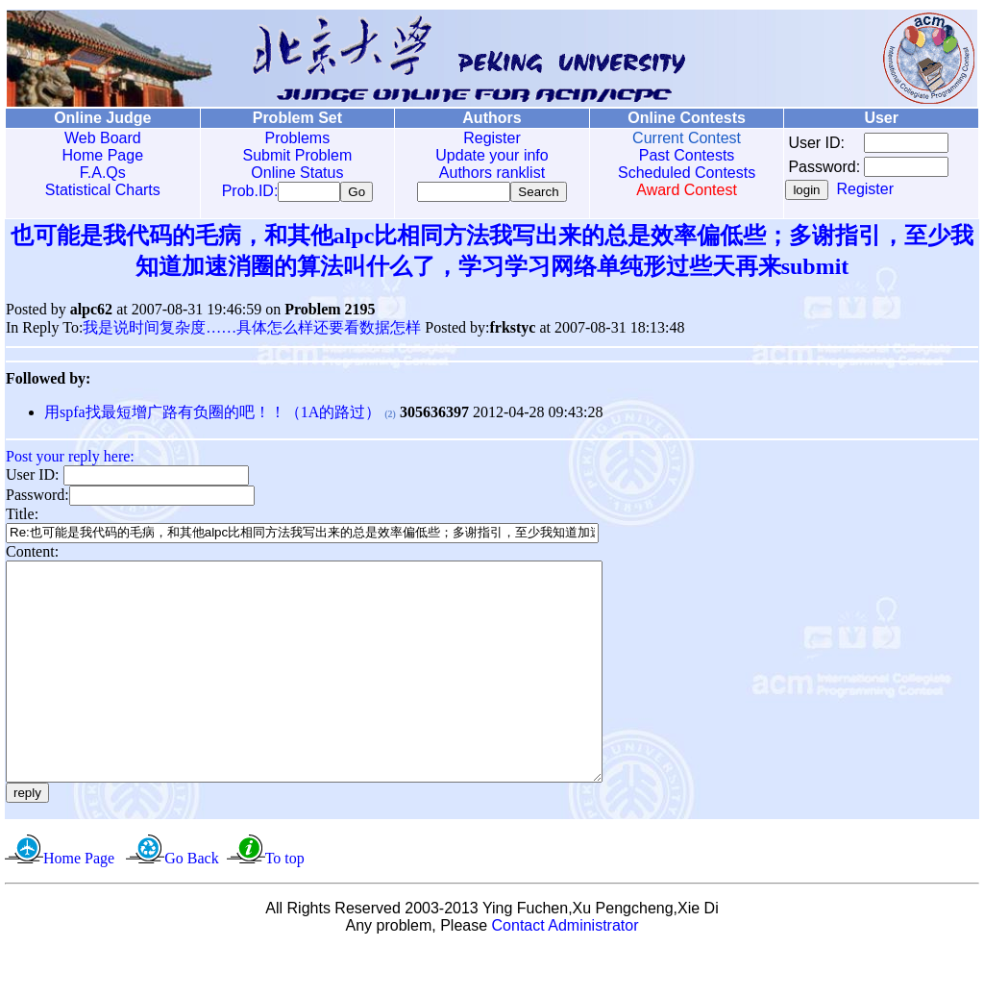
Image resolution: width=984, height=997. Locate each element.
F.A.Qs (102, 172)
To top (285, 905)
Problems (295, 138)
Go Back (191, 905)
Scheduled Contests (681, 172)
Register (488, 138)
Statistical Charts (102, 190)
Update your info (487, 155)
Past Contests (681, 155)
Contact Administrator (565, 972)
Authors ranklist (488, 172)
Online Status (295, 172)
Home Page (102, 155)
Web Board (101, 138)
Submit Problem (295, 155)
